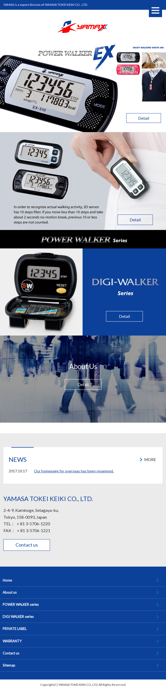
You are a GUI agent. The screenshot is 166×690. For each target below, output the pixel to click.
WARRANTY (12, 641)
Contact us (27, 545)
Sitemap (9, 665)
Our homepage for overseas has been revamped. (74, 471)
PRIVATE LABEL (15, 629)
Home (7, 580)
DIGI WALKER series (18, 616)
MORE (150, 459)
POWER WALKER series (21, 604)
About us (10, 592)
